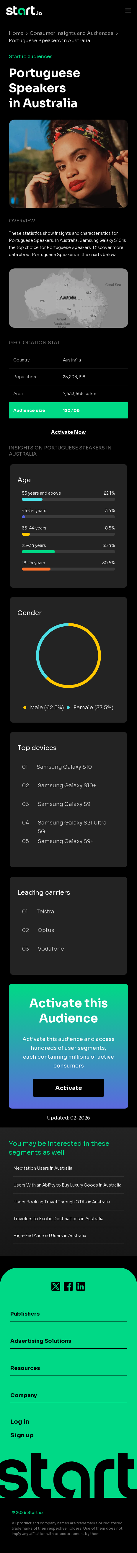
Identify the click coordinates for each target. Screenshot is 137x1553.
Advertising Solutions (40, 1341)
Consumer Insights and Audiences (71, 33)
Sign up (22, 1435)
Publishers (25, 1314)
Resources (25, 1368)
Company (23, 1395)
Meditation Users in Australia (42, 1168)
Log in (19, 1421)
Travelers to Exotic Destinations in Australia (58, 1218)
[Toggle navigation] (126, 10)
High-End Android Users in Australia (49, 1235)
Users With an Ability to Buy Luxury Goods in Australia (67, 1185)
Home (16, 33)
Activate (68, 1088)
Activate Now (68, 432)
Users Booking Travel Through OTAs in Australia (61, 1202)
